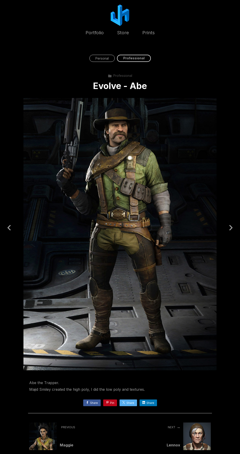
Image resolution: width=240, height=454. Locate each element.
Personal (102, 58)
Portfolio (95, 32)
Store (123, 32)
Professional (134, 58)
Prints (148, 32)
